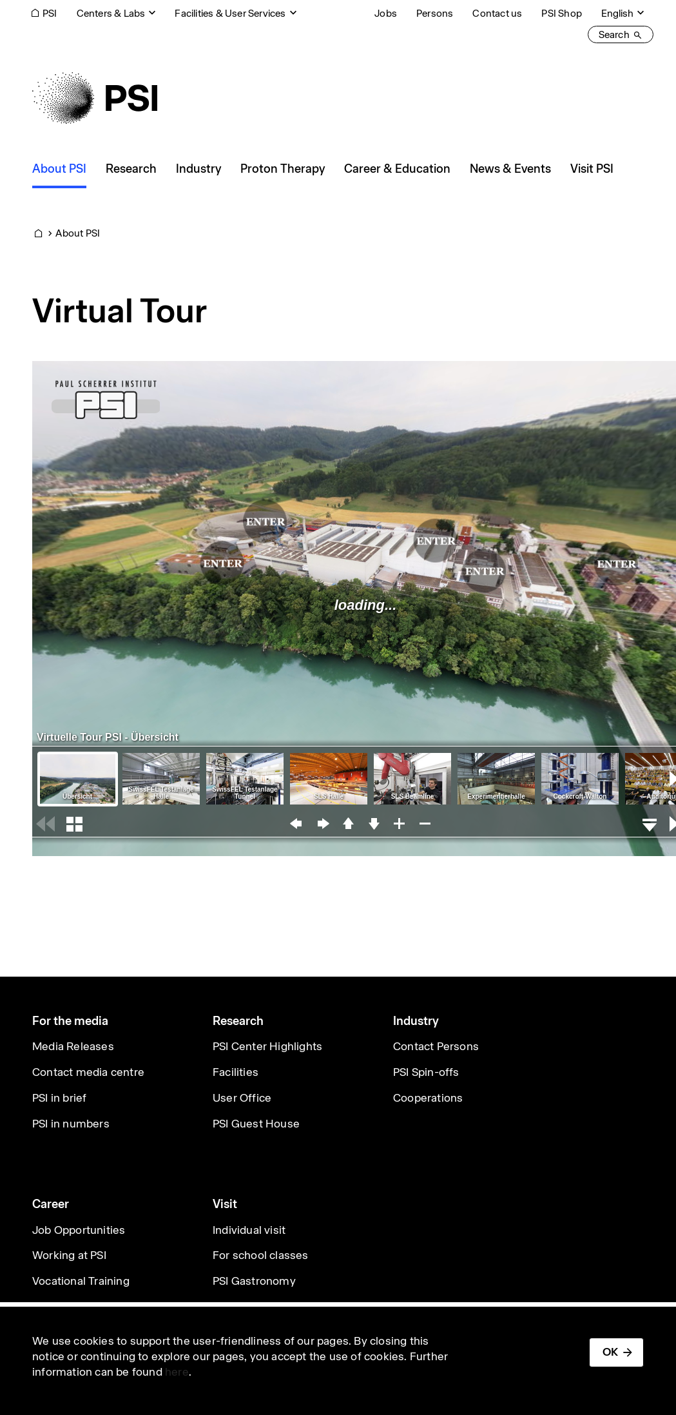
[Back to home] (94, 98)
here (177, 1371)
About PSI (77, 233)
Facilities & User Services (230, 13)
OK (610, 1351)
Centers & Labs (111, 13)
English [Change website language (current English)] (617, 13)
